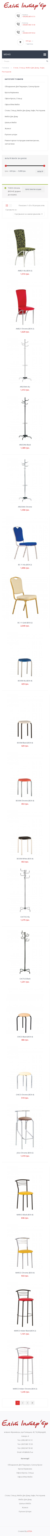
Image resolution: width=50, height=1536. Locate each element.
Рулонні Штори (25, 1511)
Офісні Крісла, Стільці (13, 98)
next (32, 1403)
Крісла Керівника (12, 92)
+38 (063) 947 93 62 (28, 33)
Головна (5, 68)
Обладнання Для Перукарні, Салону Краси (22, 86)
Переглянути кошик (33, 189)
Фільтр (40, 171)
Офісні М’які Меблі (12, 104)
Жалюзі (8, 128)
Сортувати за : (11, 210)
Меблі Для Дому (11, 116)
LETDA (29, 1531)
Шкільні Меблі (11, 122)
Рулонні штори (11, 134)
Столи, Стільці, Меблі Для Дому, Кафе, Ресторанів (25, 110)
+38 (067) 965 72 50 (28, 25)
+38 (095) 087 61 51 (28, 16)
